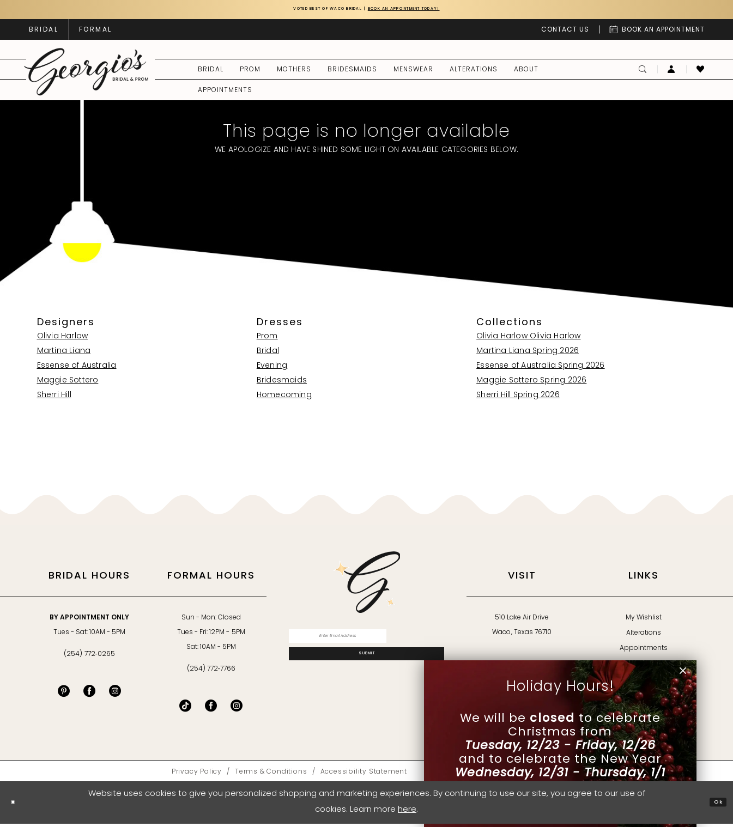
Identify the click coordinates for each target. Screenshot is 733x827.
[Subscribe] (366, 670)
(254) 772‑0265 (89, 657)
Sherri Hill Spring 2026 (518, 398)
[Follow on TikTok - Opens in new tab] (185, 709)
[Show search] (642, 72)
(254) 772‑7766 (211, 672)
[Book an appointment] (657, 32)
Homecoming (284, 398)
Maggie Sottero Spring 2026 (531, 384)
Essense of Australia (77, 369)
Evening (272, 369)
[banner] (86, 75)
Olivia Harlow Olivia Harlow (528, 340)
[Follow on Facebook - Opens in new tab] (211, 709)
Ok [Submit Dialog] (714, 805)
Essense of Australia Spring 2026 (540, 369)
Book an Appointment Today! (431, 11)
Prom (267, 340)
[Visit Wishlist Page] (700, 72)
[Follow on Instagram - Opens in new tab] (237, 709)
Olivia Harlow (62, 340)
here (407, 813)
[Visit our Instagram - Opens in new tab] (115, 694)
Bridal (268, 354)
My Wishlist (644, 621)
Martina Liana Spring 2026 (527, 354)
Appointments (644, 651)
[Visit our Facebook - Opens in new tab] (89, 694)
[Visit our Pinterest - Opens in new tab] (64, 694)
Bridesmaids (282, 384)
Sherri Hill (54, 398)
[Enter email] (366, 643)
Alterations (643, 636)
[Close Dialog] (17, 805)
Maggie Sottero (68, 384)
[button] (671, 72)
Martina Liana (64, 354)
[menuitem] (44, 32)
